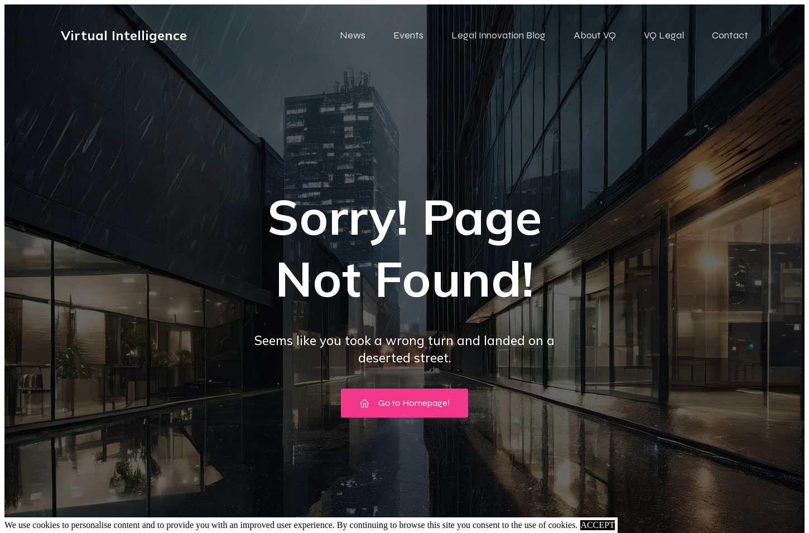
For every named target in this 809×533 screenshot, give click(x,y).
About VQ (595, 35)
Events (408, 35)
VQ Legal (664, 35)
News (352, 35)
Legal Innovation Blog (498, 35)
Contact (730, 35)
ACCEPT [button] (597, 525)
